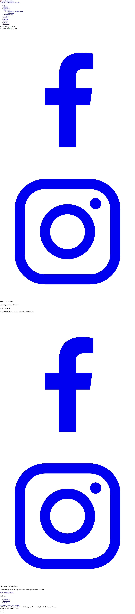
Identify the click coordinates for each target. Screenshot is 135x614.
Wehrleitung (6, 8)
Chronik (5, 19)
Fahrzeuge (6, 16)
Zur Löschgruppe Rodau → (7, 592)
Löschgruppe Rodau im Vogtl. (15, 11)
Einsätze (5, 7)
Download (6, 24)
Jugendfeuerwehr (8, 14)
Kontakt (5, 22)
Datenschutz (6, 601)
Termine (5, 17)
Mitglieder (6, 10)
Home (5, 5)
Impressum (6, 599)
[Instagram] (67, 298)
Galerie (5, 21)
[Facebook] (67, 163)
